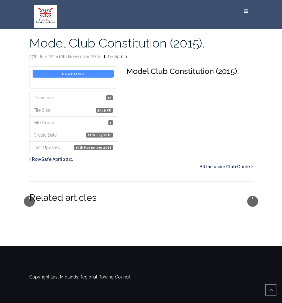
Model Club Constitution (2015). (117, 43)
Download (73, 73)
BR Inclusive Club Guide (224, 166)
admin (121, 56)
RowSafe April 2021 (52, 159)
